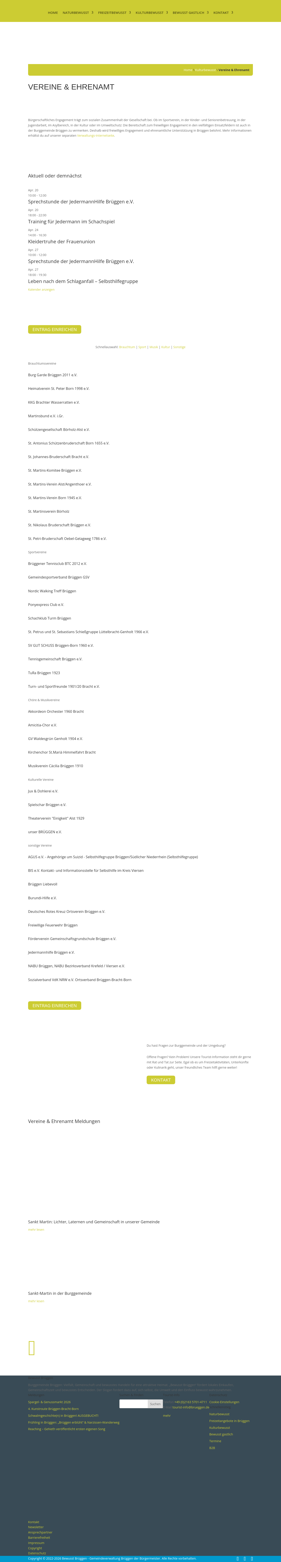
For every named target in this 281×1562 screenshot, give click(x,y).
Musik (154, 347)
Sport (142, 347)
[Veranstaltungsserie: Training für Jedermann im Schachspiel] (48, 215)
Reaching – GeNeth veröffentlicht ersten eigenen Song (66, 1429)
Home (53, 12)
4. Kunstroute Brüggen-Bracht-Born (53, 1409)
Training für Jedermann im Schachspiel (71, 221)
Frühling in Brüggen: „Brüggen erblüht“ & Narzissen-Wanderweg (73, 1422)
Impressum (36, 1543)
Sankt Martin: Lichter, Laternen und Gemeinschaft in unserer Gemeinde (94, 1221)
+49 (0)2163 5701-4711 (191, 1402)
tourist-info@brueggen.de (191, 1407)
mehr (167, 1415)
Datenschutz (37, 1553)
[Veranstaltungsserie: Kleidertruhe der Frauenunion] (48, 235)
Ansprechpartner (40, 1532)
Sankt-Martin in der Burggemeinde (60, 1293)
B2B (212, 1448)
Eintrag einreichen (54, 329)
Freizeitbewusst (112, 12)
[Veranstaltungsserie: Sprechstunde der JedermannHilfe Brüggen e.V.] (48, 195)
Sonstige (179, 347)
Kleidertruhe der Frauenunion (61, 241)
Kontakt (221, 12)
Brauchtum (127, 347)
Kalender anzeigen (41, 289)
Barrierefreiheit (39, 1537)
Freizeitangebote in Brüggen (229, 1421)
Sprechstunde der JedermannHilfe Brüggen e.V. (81, 201)
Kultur (165, 347)
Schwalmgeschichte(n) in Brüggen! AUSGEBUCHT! (63, 1415)
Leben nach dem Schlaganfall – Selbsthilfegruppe (83, 281)
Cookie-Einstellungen (224, 1402)
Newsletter (36, 1527)
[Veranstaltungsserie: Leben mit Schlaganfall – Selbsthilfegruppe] (48, 275)
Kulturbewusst (150, 12)
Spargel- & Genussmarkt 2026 (49, 1402)
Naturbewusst (76, 12)
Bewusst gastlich (188, 12)
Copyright (35, 1548)
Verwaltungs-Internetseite (95, 135)
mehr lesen (36, 1301)
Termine (215, 1441)
